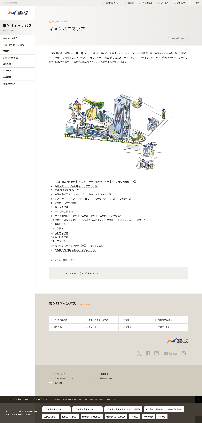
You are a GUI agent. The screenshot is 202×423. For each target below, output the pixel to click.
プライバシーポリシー (64, 378)
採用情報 (104, 374)
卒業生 (135, 416)
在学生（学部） (51, 416)
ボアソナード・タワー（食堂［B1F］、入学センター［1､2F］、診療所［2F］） (95, 198)
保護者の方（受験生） (116, 416)
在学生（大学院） (70, 416)
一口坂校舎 (60, 241)
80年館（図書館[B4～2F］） (68, 190)
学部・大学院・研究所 (13, 44)
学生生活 (7, 64)
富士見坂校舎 (61, 207)
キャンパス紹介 (10, 38)
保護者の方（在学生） (92, 416)
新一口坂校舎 (61, 237)
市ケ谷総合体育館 (64, 211)
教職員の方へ (106, 378)
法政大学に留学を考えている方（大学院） (164, 409)
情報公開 (58, 382)
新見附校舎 (60, 224)
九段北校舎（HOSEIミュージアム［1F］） (75, 249)
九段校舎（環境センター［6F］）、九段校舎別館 (79, 245)
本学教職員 (148, 416)
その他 (162, 416)
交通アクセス (9, 83)
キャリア (7, 70)
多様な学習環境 (10, 57)
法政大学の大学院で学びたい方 (87, 409)
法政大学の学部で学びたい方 (56, 409)
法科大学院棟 (61, 232)
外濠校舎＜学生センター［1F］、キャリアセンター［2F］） (85, 194)
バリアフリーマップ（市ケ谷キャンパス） (79, 273)
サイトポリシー (61, 374)
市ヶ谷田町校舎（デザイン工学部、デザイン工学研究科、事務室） (88, 215)
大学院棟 (59, 228)
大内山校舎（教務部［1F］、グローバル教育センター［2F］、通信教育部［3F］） (96, 181)
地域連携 (7, 77)
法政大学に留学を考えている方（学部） (123, 409)
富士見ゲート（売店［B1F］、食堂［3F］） (76, 185)
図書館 (6, 51)
